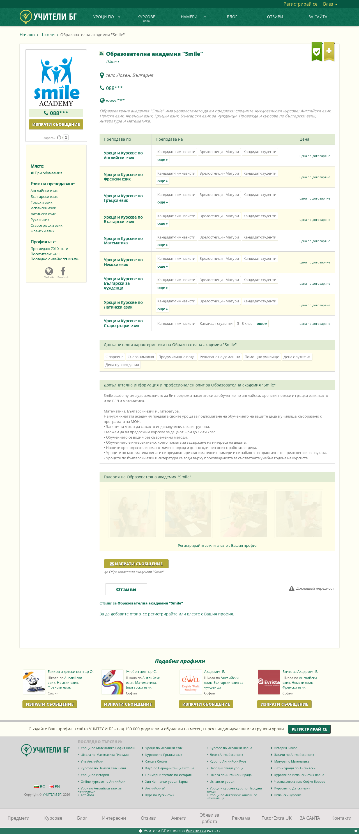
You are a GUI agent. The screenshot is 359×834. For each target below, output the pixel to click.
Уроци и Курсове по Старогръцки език (123, 323)
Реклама (241, 818)
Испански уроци (222, 781)
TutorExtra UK (277, 818)
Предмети (18, 818)
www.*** (115, 101)
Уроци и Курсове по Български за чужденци (123, 283)
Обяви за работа (209, 818)
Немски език (67, 682)
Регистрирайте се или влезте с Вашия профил (217, 545)
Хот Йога (87, 795)
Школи (47, 34)
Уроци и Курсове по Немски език (123, 262)
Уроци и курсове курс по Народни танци (234, 789)
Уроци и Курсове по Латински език (123, 305)
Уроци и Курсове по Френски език (123, 177)
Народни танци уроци (226, 768)
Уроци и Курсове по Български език (123, 219)
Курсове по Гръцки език (163, 754)
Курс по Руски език (159, 795)
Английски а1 (155, 788)
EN (54, 786)
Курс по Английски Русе (228, 761)
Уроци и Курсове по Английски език (123, 155)
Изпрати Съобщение (49, 704)
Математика (145, 682)
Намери (193, 16)
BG (39, 786)
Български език (138, 687)
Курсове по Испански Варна (231, 748)
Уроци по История (95, 775)
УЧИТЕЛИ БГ (52, 794)
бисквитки (196, 830)
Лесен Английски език (226, 754)
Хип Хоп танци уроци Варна (166, 781)
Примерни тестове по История (168, 775)
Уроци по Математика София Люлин (108, 748)
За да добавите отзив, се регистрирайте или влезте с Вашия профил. (167, 614)
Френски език (59, 687)
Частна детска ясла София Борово (299, 781)
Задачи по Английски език (294, 754)
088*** (59, 113)
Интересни (114, 818)
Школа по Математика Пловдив (104, 754)
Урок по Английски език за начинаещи (99, 789)
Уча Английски (92, 761)
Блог (232, 16)
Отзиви (275, 16)
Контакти (341, 818)
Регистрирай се (300, 4)
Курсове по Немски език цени (103, 768)
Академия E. (214, 671)
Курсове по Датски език (292, 788)
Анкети (179, 818)
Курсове (146, 19)
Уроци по (107, 16)
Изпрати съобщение (56, 124)
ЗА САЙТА (318, 16)
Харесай (52, 138)
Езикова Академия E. (300, 671)
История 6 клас (285, 748)
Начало (27, 34)
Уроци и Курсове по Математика (123, 241)
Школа (112, 61)
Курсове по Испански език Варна (299, 775)
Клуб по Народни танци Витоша (169, 768)
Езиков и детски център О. (70, 671)
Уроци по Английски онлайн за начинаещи (232, 796)
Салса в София (156, 761)
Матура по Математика (291, 761)
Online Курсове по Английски (103, 781)
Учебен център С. (141, 671)
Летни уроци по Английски (295, 768)
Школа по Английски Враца (231, 775)
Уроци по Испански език (164, 748)
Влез (330, 4)
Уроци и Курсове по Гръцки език (123, 198)
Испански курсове (288, 795)
